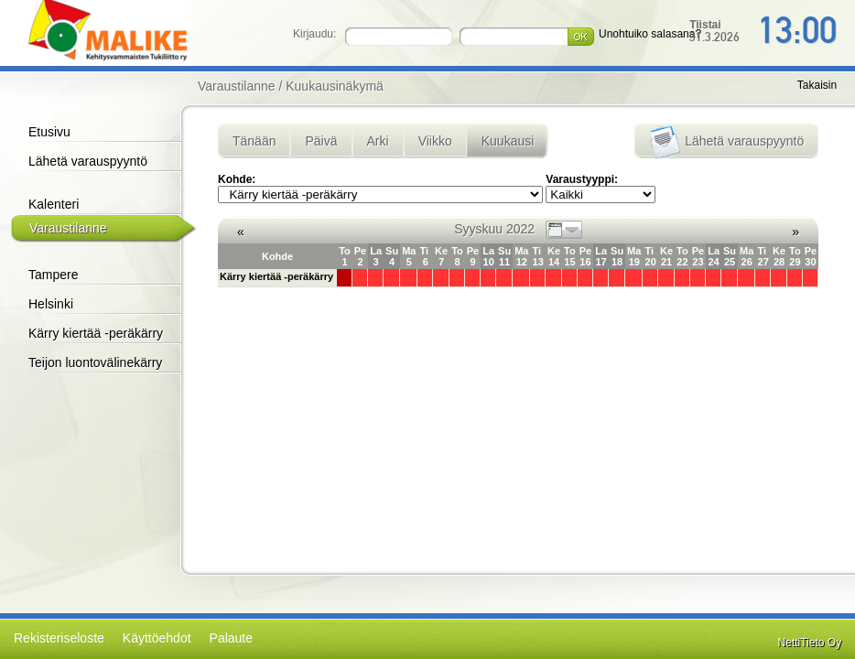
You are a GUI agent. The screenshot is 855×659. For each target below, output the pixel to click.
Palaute (231, 638)
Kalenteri (53, 204)
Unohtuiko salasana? (650, 33)
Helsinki (50, 304)
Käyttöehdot (157, 638)
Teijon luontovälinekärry (95, 362)
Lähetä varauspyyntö (87, 161)
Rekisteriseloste (59, 638)
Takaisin (817, 85)
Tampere (53, 274)
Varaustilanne (68, 228)
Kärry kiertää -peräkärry (95, 333)
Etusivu (49, 131)
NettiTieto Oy (810, 642)
